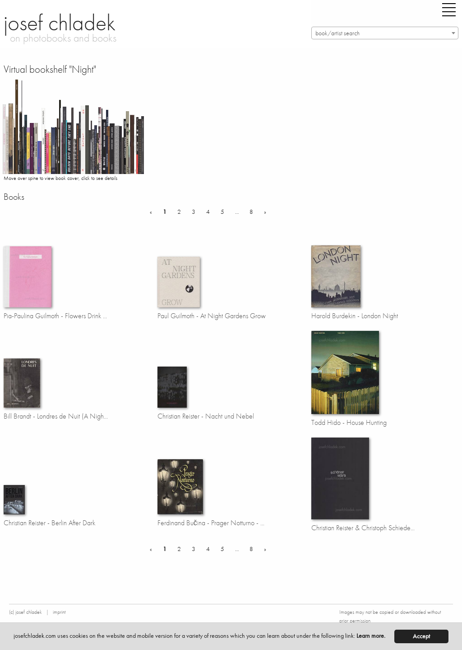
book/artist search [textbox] (337, 33)
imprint (59, 612)
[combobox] (384, 33)
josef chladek (60, 22)
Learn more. (370, 636)
